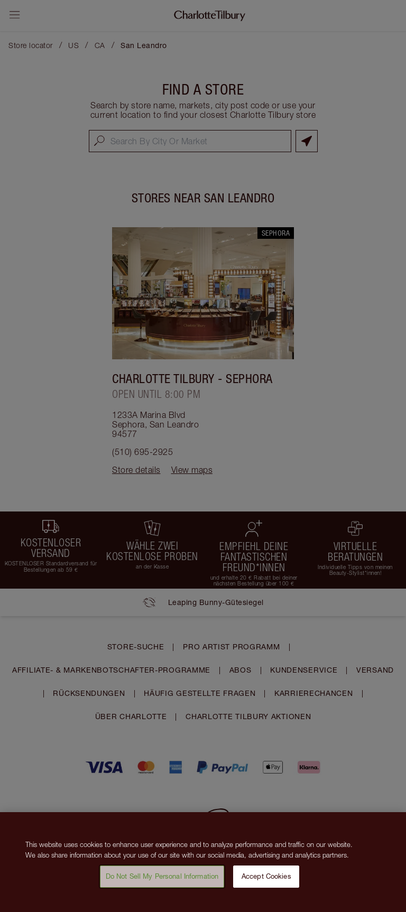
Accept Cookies (266, 883)
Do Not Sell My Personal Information (162, 883)
